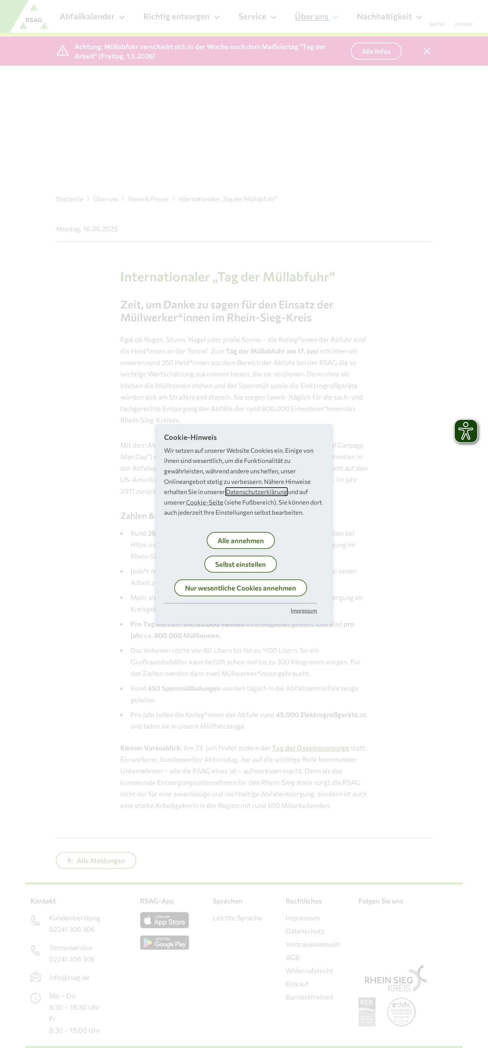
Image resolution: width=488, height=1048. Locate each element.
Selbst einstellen (240, 564)
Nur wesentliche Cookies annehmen (240, 588)
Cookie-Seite (204, 502)
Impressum (304, 610)
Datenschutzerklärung (256, 491)
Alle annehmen (241, 540)
